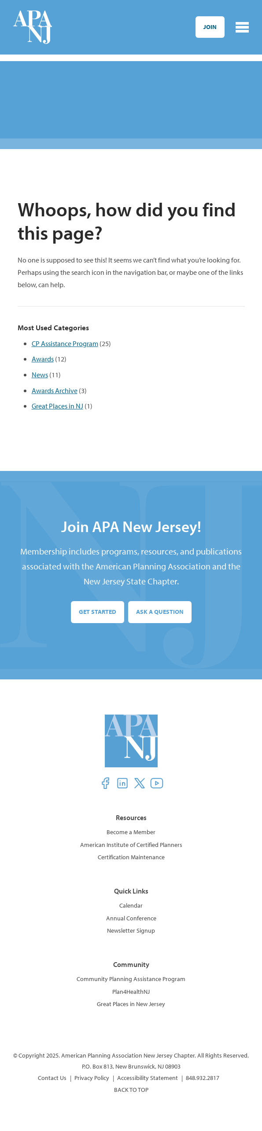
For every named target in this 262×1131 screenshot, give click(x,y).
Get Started (97, 612)
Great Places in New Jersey (131, 1004)
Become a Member (131, 832)
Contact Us (52, 1078)
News (40, 374)
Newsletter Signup (131, 930)
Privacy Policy (91, 1078)
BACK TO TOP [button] (131, 1090)
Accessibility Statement (147, 1078)
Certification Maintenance (131, 857)
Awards (43, 358)
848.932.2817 (202, 1078)
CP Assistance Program (65, 343)
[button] (105, 783)
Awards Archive (54, 390)
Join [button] (210, 27)
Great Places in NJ (57, 405)
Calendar (131, 905)
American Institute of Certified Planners (131, 845)
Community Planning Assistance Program (131, 979)
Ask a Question (160, 612)
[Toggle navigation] (242, 27)
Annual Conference (131, 918)
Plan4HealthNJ (131, 992)
